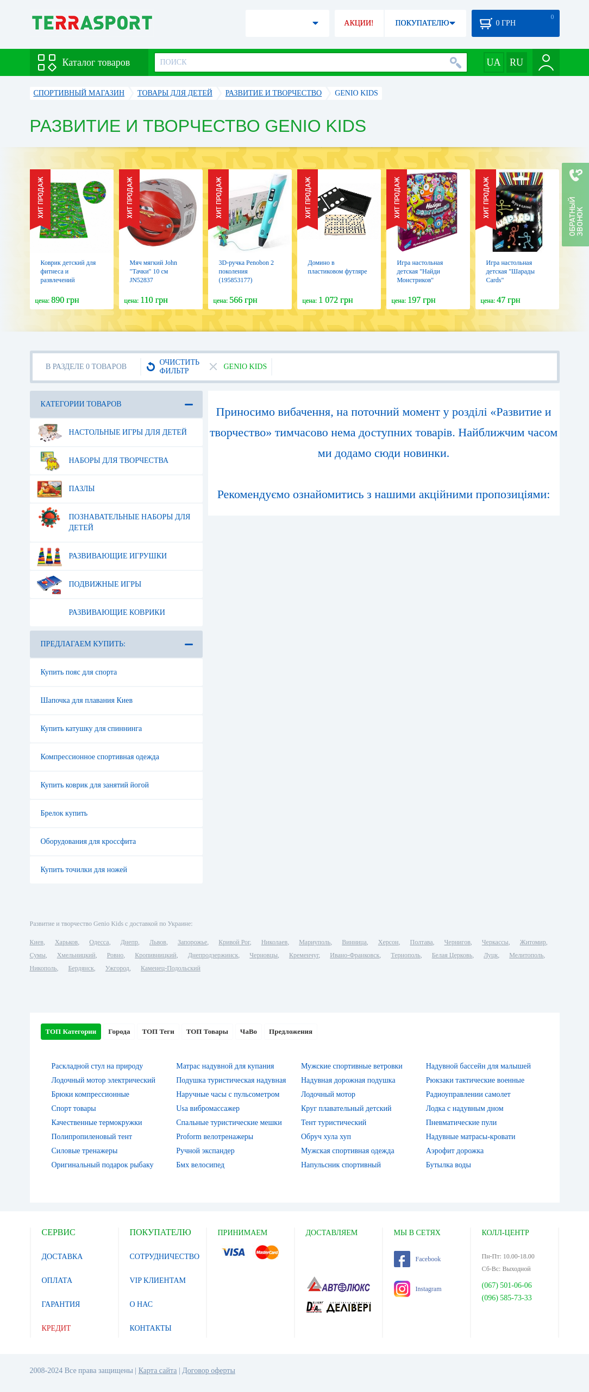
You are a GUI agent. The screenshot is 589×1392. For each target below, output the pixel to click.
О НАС (141, 1304)
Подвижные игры (89, 584)
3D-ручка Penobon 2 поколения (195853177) (246, 271)
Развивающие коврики (101, 612)
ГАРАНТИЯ (61, 1304)
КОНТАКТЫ (151, 1328)
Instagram (418, 1289)
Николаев (274, 942)
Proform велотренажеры (214, 1137)
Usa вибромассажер (208, 1108)
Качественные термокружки (97, 1122)
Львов (157, 942)
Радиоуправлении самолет (468, 1094)
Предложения (290, 1031)
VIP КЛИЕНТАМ (158, 1280)
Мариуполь (314, 942)
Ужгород (117, 968)
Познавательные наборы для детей (114, 518)
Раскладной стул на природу (97, 1066)
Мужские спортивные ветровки (352, 1066)
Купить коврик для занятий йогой (95, 785)
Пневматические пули (461, 1122)
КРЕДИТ (56, 1328)
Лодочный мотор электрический (104, 1080)
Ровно (115, 955)
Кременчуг (303, 955)
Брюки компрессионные (91, 1094)
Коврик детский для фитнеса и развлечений (68, 271)
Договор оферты (208, 1370)
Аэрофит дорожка (455, 1151)
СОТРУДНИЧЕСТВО (165, 1257)
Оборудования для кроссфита (88, 841)
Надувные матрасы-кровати (471, 1137)
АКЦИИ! (358, 23)
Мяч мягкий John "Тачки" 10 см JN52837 (154, 271)
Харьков (66, 942)
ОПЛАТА (57, 1280)
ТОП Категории (71, 1031)
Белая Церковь (452, 955)
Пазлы (66, 488)
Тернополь (405, 955)
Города (119, 1031)
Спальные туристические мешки (228, 1122)
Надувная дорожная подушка (348, 1080)
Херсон (388, 942)
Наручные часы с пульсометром (227, 1094)
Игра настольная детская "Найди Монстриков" (420, 271)
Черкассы (495, 942)
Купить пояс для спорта (79, 672)
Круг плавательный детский (346, 1108)
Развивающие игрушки (102, 556)
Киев (36, 942)
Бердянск (81, 968)
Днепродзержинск (213, 955)
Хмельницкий (76, 955)
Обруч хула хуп (326, 1137)
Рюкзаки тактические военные (475, 1080)
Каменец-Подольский (170, 968)
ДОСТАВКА (62, 1257)
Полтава (421, 942)
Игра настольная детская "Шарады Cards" (510, 271)
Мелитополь (526, 955)
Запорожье (192, 942)
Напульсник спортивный (341, 1165)
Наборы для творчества (103, 460)
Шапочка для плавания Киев (87, 700)
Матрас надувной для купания (225, 1066)
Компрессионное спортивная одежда (100, 757)
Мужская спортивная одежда (347, 1151)
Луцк (491, 955)
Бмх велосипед (200, 1165)
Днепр (129, 942)
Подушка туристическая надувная (231, 1080)
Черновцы (263, 955)
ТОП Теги (158, 1031)
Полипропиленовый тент (92, 1137)
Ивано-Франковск (354, 955)
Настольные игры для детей (112, 432)
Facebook (417, 1259)
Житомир (533, 942)
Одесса (99, 942)
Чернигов (457, 942)
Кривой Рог (233, 942)
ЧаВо (248, 1031)
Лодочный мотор (328, 1094)
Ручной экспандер (205, 1151)
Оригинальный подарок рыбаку (103, 1165)
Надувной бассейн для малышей (478, 1066)
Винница (354, 942)
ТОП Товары (207, 1031)
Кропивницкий (155, 955)
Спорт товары (74, 1108)
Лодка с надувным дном (465, 1108)
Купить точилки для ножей (84, 870)
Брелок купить (64, 813)
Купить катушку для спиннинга (91, 728)
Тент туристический (333, 1122)
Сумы (38, 955)
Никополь (43, 968)
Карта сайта (158, 1370)
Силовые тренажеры (85, 1151)
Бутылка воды (448, 1165)
